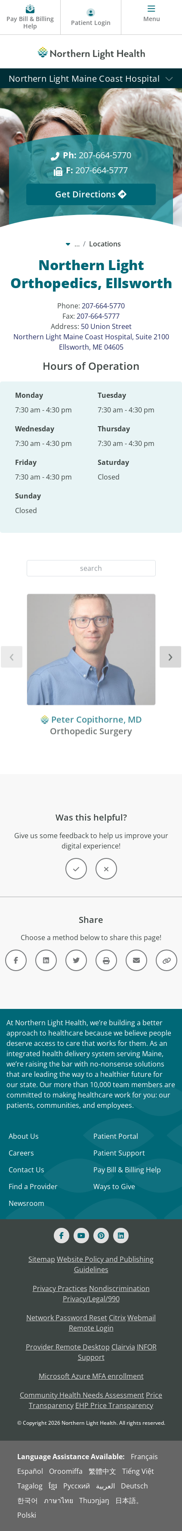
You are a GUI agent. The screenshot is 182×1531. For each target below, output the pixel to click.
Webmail (141, 1317)
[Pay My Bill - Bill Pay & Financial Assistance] (30, 17)
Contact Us (26, 1169)
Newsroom (26, 1203)
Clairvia (123, 1347)
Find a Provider (33, 1186)
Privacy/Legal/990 (91, 1299)
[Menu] (151, 17)
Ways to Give (114, 1186)
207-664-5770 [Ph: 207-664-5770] (97, 155)
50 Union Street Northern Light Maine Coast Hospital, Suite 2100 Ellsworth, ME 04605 (91, 337)
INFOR (147, 1347)
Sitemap (41, 1259)
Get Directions (90, 194)
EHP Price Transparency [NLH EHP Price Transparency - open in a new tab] (114, 1405)
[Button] (76, 868)
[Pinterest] (101, 1235)
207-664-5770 (103, 306)
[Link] (16, 960)
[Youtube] (81, 1235)
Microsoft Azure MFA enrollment (91, 1376)
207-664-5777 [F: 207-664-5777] (97, 170)
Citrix (117, 1317)
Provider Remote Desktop (68, 1347)
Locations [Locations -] (105, 244)
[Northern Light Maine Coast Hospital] (91, 78)
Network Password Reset (66, 1317)
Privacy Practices (60, 1288)
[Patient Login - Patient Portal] (91, 17)
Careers (21, 1153)
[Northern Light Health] (91, 51)
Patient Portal (115, 1136)
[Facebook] (61, 1235)
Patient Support (119, 1153)
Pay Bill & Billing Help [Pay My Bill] (127, 1169)
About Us (24, 1136)
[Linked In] (121, 1235)
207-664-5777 (98, 316)
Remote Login (91, 1328)
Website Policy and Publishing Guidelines (105, 1264)
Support (91, 1357)
